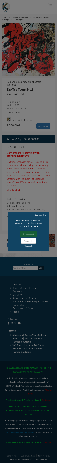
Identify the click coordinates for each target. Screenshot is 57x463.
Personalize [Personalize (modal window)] (28, 241)
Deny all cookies (40, 215)
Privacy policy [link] (28, 246)
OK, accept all (28, 234)
